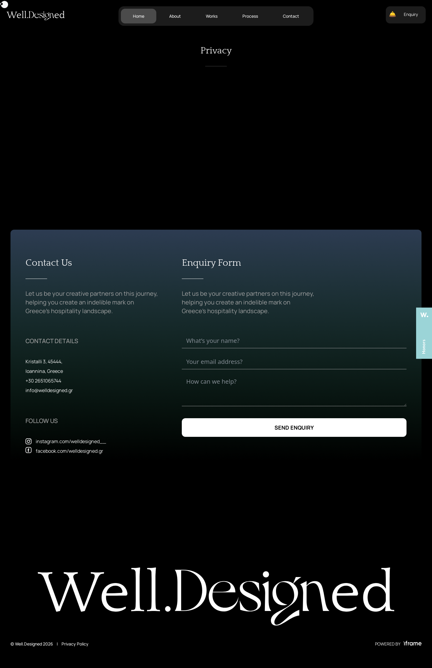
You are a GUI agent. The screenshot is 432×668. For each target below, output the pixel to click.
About (175, 16)
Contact (291, 16)
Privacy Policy (75, 644)
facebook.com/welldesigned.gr (69, 451)
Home (138, 16)
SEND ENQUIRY (294, 427)
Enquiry (403, 14)
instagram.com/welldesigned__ (71, 441)
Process (250, 16)
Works (212, 16)
